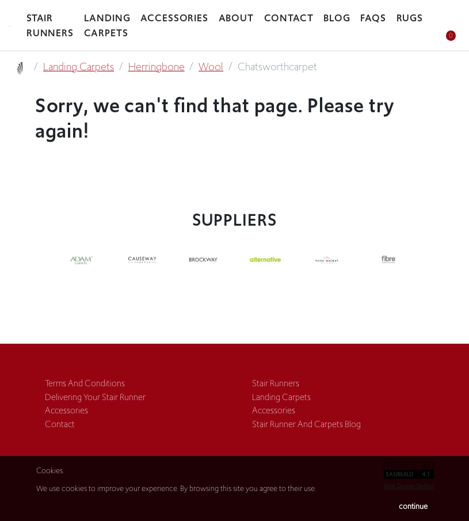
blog (336, 18)
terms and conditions (85, 383)
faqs (373, 18)
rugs (410, 18)
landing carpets (107, 25)
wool (211, 66)
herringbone (156, 66)
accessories (174, 18)
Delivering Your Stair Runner (95, 397)
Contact (289, 18)
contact (60, 424)
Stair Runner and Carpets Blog (306, 424)
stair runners (50, 25)
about (236, 18)
